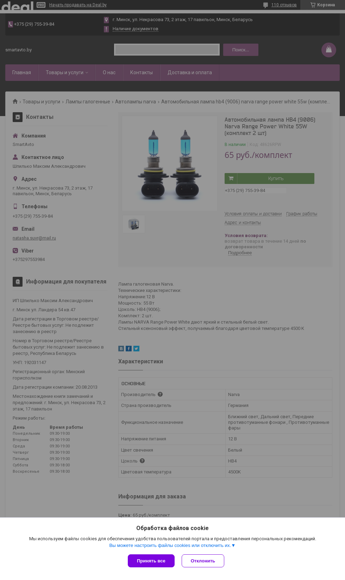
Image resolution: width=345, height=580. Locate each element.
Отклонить (203, 560)
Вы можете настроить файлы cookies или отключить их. (170, 545)
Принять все (151, 560)
